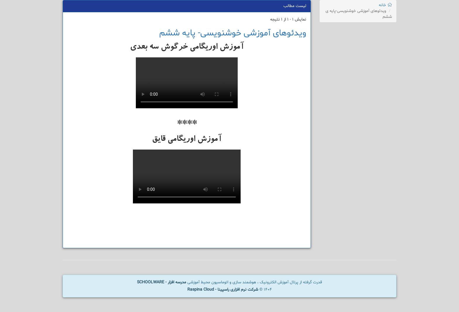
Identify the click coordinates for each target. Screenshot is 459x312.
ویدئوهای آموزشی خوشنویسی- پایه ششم (232, 33)
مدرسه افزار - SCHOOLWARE (161, 282)
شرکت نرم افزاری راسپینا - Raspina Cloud (222, 289)
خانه (385, 5)
